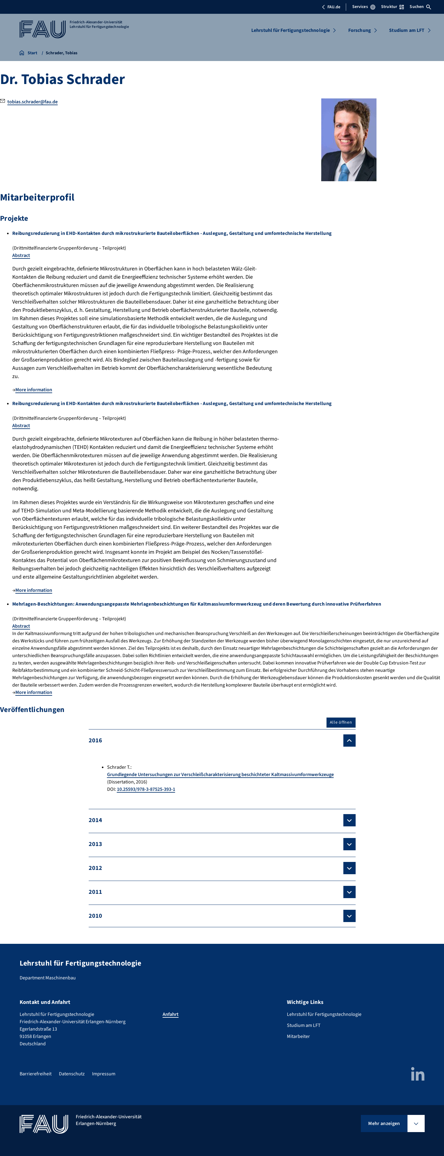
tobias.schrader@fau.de (32, 101)
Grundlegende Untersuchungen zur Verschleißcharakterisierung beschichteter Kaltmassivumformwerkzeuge (220, 774)
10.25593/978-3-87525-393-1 (146, 789)
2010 (95, 916)
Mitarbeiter (298, 1036)
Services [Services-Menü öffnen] (363, 7)
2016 (95, 740)
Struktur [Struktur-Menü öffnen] (392, 7)
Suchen (420, 7)
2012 (95, 868)
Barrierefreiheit (36, 1073)
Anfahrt (171, 1014)
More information (33, 389)
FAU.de (331, 7)
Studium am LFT (406, 30)
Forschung (359, 30)
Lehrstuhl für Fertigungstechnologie (290, 30)
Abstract (21, 255)
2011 (95, 892)
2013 (95, 844)
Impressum (103, 1073)
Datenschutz (72, 1073)
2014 (95, 820)
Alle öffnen (341, 722)
